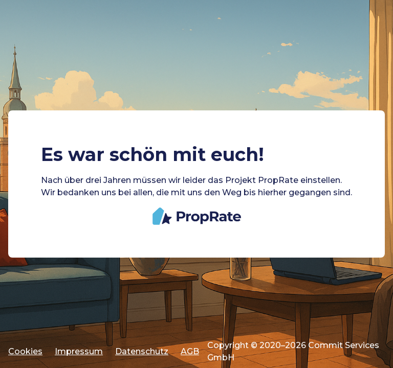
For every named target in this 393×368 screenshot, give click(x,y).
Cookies (25, 351)
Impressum (79, 351)
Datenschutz (141, 351)
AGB (190, 351)
